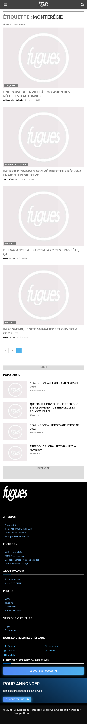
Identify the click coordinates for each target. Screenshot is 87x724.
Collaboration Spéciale (13, 100)
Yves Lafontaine (10, 179)
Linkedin (11, 651)
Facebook (12, 646)
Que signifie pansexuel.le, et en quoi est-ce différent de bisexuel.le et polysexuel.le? (54, 408)
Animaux (10, 243)
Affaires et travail (16, 164)
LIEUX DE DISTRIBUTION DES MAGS (26, 660)
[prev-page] (6, 350)
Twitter (52, 651)
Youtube (11, 655)
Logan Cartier (9, 258)
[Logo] (43, 4)
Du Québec (11, 85)
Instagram (53, 646)
